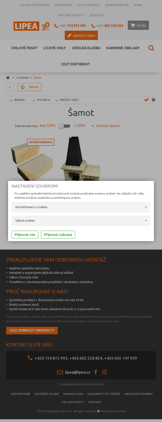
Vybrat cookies (25, 221)
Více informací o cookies (31, 207)
